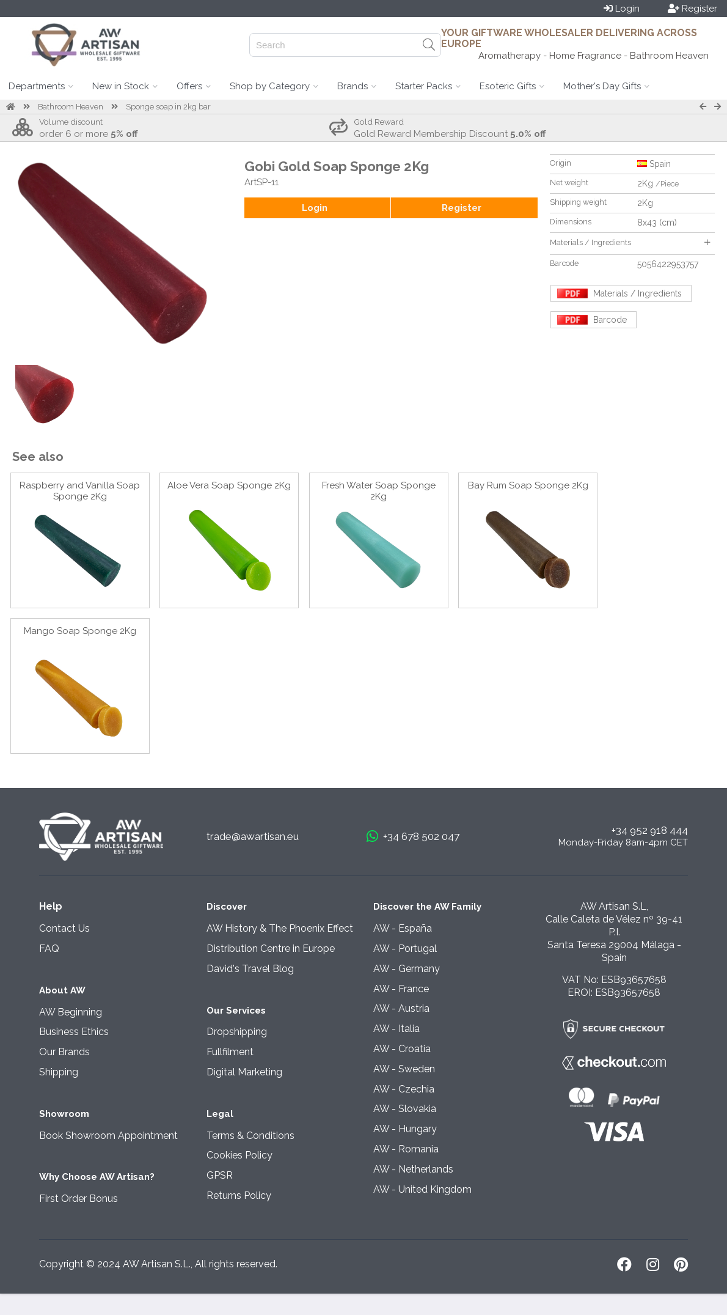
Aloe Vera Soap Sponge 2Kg (229, 485)
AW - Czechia (403, 1089)
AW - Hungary (405, 1129)
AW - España (402, 928)
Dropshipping (236, 1031)
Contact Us (64, 928)
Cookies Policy (239, 1155)
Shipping (58, 1072)
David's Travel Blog (250, 968)
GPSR (219, 1175)
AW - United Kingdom (422, 1189)
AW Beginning (70, 1012)
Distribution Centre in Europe (270, 948)
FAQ (49, 948)
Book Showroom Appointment (108, 1135)
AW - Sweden (404, 1069)
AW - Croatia (402, 1049)
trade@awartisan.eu (252, 836)
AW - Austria (401, 1008)
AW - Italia (396, 1028)
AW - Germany (406, 968)
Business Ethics (74, 1031)
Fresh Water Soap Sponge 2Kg (379, 491)
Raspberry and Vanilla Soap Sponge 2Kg (80, 491)
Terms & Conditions (250, 1135)
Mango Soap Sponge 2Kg (80, 630)
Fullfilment (230, 1052)
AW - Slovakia (404, 1108)
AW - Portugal (405, 948)
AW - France (401, 989)
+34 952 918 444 (650, 830)
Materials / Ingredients (630, 242)
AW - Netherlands (413, 1169)
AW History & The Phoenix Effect (279, 928)
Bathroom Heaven (70, 106)
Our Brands (64, 1052)
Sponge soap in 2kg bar (168, 106)
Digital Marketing (244, 1072)
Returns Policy (238, 1195)
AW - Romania (406, 1149)
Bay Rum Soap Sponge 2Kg (528, 485)
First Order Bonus (78, 1198)
